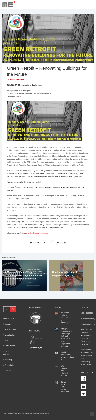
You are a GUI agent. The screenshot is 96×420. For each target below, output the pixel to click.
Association (85, 329)
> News (6, 340)
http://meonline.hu (88, 324)
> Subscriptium (9, 365)
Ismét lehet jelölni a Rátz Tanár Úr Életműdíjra (65, 317)
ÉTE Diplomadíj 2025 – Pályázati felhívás (65, 371)
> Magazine (7, 324)
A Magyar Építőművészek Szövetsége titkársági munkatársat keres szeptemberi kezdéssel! (23, 275)
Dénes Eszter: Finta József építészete (65, 387)
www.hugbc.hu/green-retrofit (37, 233)
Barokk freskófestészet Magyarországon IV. (67, 356)
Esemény (10, 80)
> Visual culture (9, 335)
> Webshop (7, 360)
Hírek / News (19, 80)
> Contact (7, 371)
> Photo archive (9, 346)
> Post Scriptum (9, 329)
